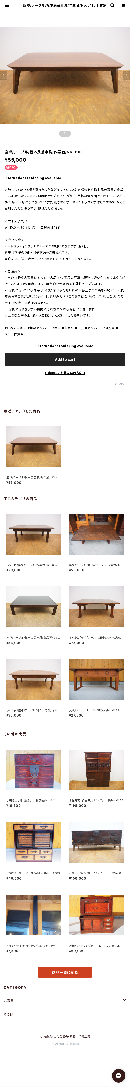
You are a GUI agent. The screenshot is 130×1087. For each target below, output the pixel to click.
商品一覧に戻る (65, 972)
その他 (8, 1014)
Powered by (65, 1043)
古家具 (9, 1001)
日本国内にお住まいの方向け (65, 373)
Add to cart (65, 359)
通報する (119, 384)
